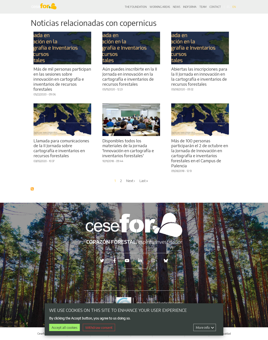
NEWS (176, 6)
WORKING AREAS (160, 6)
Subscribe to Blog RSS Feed (32, 189)
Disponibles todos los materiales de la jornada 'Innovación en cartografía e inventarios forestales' (128, 148)
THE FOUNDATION (136, 6)
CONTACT (215, 6)
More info (205, 327)
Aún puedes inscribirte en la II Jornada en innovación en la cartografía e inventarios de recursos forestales (129, 76)
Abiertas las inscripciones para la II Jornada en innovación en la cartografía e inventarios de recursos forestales (199, 76)
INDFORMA (189, 6)
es (228, 6)
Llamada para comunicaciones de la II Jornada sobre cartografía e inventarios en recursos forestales (61, 148)
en (234, 6)
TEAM (202, 6)
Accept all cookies (64, 327)
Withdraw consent (99, 327)
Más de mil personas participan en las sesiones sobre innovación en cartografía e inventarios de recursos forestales (62, 79)
